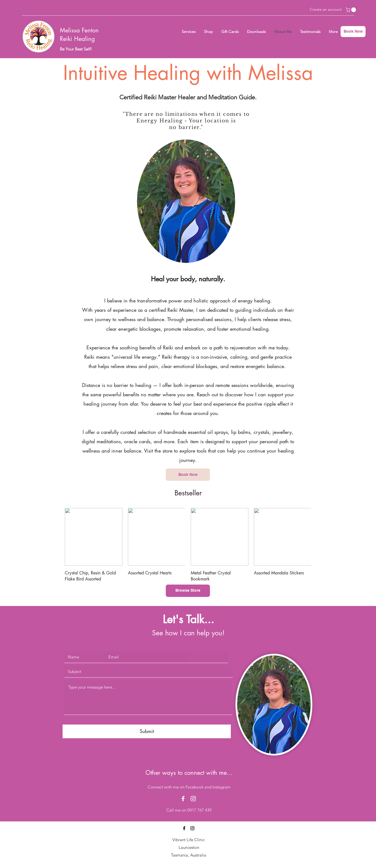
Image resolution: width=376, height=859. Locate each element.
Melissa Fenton (79, 30)
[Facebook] (183, 798)
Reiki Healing (77, 39)
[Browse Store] (188, 591)
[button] (351, 9)
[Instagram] (193, 798)
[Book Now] (353, 31)
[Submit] (147, 731)
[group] (188, 545)
